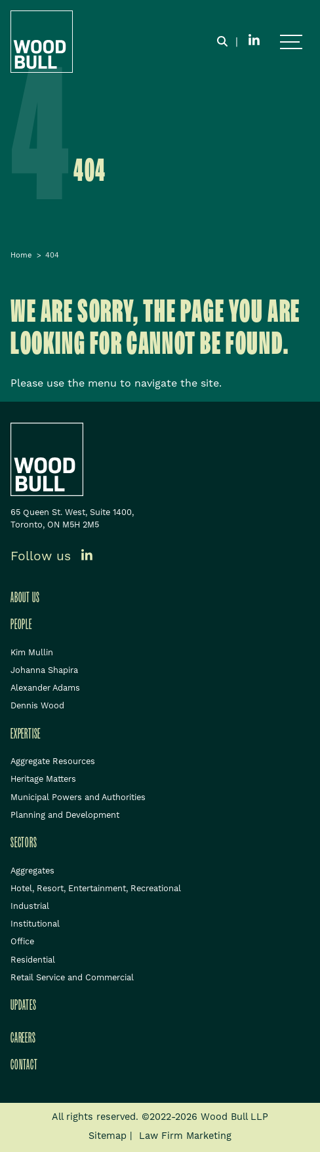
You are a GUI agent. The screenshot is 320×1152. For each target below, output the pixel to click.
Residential (32, 960)
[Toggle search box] (222, 42)
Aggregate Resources (52, 761)
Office (22, 941)
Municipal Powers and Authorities (78, 797)
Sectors (23, 843)
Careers (23, 1038)
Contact (24, 1065)
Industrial (29, 906)
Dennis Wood (37, 706)
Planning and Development (64, 815)
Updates (23, 1005)
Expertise (25, 734)
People (21, 624)
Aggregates (32, 871)
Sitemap (108, 1136)
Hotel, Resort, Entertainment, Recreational (95, 888)
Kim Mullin (31, 652)
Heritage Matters (43, 779)
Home (21, 255)
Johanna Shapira (44, 670)
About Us (24, 597)
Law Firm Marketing (185, 1136)
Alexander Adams (45, 688)
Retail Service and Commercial (72, 977)
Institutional (35, 924)
